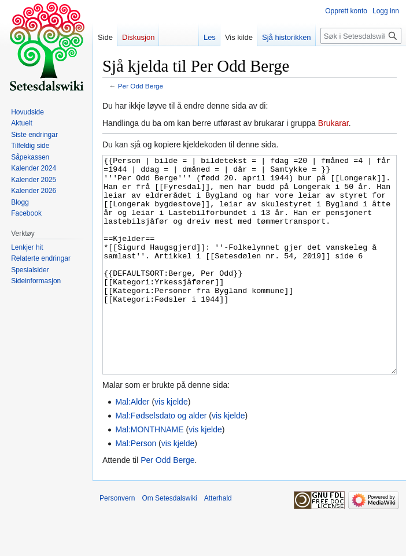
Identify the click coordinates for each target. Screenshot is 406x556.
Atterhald (218, 542)
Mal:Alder (132, 445)
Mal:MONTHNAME (149, 472)
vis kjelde (171, 445)
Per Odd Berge (140, 86)
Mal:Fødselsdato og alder (160, 459)
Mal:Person (135, 486)
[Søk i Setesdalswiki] (360, 36)
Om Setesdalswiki (169, 542)
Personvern (117, 542)
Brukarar (333, 123)
